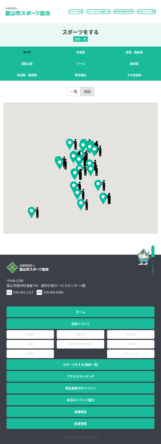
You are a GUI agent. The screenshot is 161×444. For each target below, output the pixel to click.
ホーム (80, 312)
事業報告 (80, 411)
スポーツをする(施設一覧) (80, 364)
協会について (80, 323)
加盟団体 (80, 334)
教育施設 (80, 75)
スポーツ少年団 (76, 11)
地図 (87, 91)
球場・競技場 (134, 52)
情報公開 (131, 334)
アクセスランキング (80, 376)
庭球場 (134, 63)
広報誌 (30, 344)
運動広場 (27, 63)
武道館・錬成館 (27, 75)
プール (80, 63)
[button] (92, 170)
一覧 (73, 91)
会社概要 (30, 334)
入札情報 (131, 344)
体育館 (80, 52)
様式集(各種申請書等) (123, 11)
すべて (27, 52)
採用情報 (30, 353)
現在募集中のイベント (80, 388)
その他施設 (134, 75)
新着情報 (80, 423)
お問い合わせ (131, 353)
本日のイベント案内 (146, 11)
